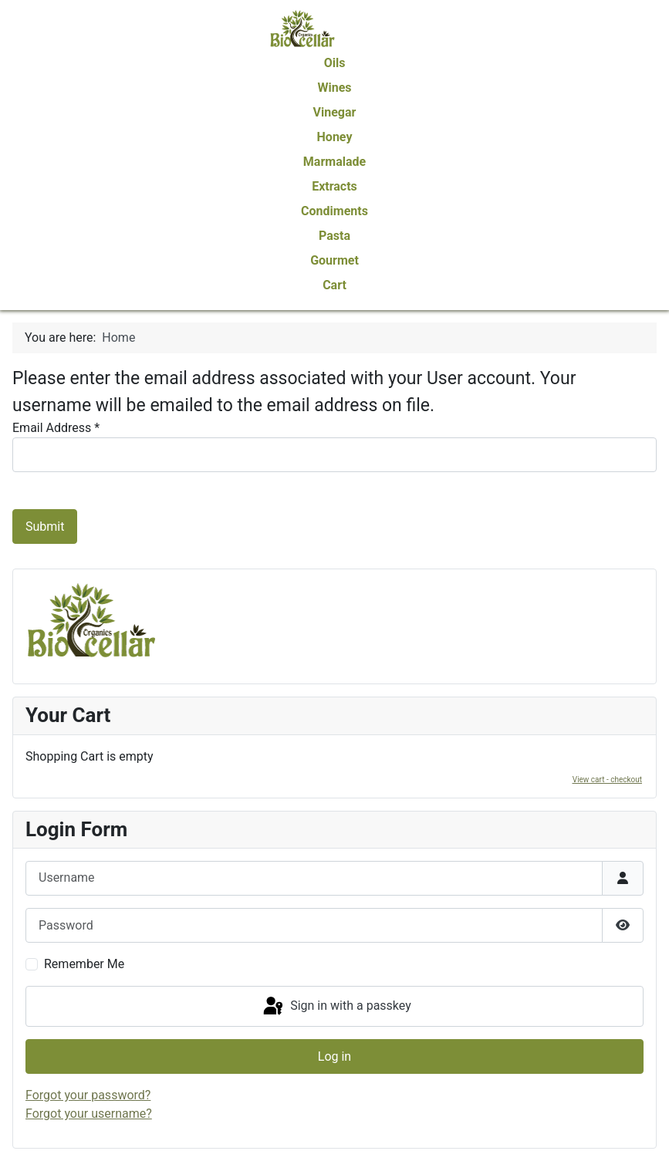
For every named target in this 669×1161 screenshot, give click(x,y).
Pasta (334, 235)
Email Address (56, 427)
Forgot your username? (88, 1113)
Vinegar (334, 112)
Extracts (334, 186)
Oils (335, 63)
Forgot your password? (87, 1095)
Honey (335, 137)
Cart (334, 285)
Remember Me (84, 964)
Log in (334, 1056)
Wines (334, 87)
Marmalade (334, 161)
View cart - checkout (607, 779)
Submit (44, 526)
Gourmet (334, 260)
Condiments (334, 211)
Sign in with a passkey (336, 1006)
